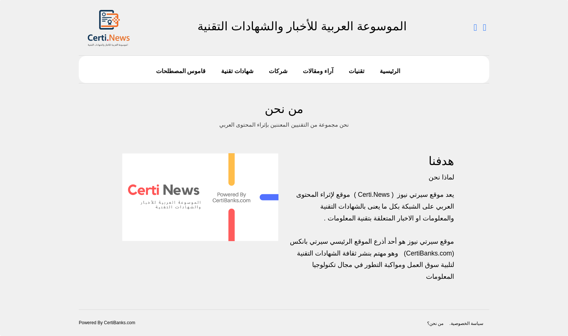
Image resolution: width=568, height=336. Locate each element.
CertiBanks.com (429, 253)
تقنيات (356, 71)
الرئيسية (390, 71)
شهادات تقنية (237, 71)
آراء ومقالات (318, 71)
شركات (278, 71)
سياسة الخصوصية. (466, 323)
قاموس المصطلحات (181, 71)
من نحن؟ (435, 323)
